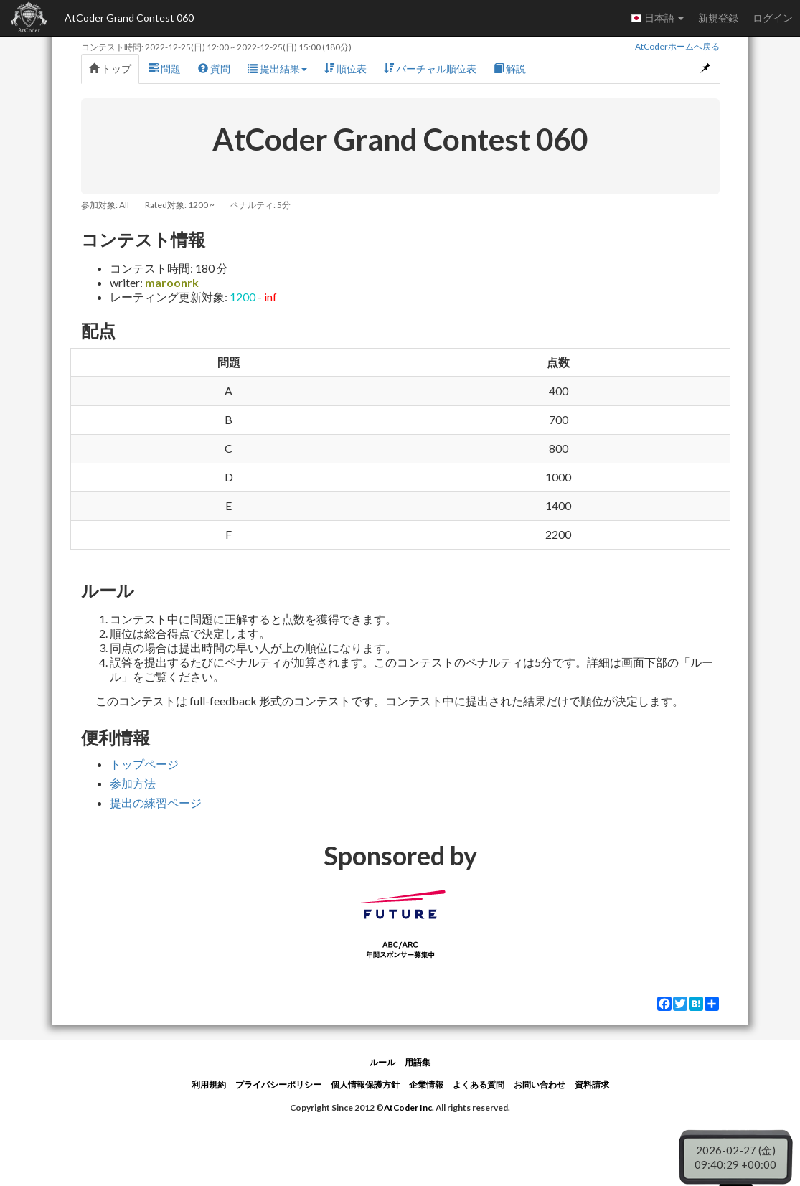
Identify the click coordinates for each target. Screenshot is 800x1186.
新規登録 (718, 17)
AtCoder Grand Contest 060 (129, 17)
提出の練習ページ (156, 802)
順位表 (345, 68)
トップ (110, 68)
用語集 (417, 1062)
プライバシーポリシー (278, 1084)
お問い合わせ (539, 1084)
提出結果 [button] (277, 68)
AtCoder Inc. (409, 1107)
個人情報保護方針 (365, 1084)
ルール (382, 1062)
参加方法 (133, 783)
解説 (510, 68)
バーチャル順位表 (430, 68)
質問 (214, 68)
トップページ (144, 764)
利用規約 (209, 1084)
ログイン (773, 17)
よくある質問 (478, 1084)
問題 (165, 68)
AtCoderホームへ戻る (677, 46)
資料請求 (592, 1084)
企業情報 (426, 1084)
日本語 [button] (657, 17)
